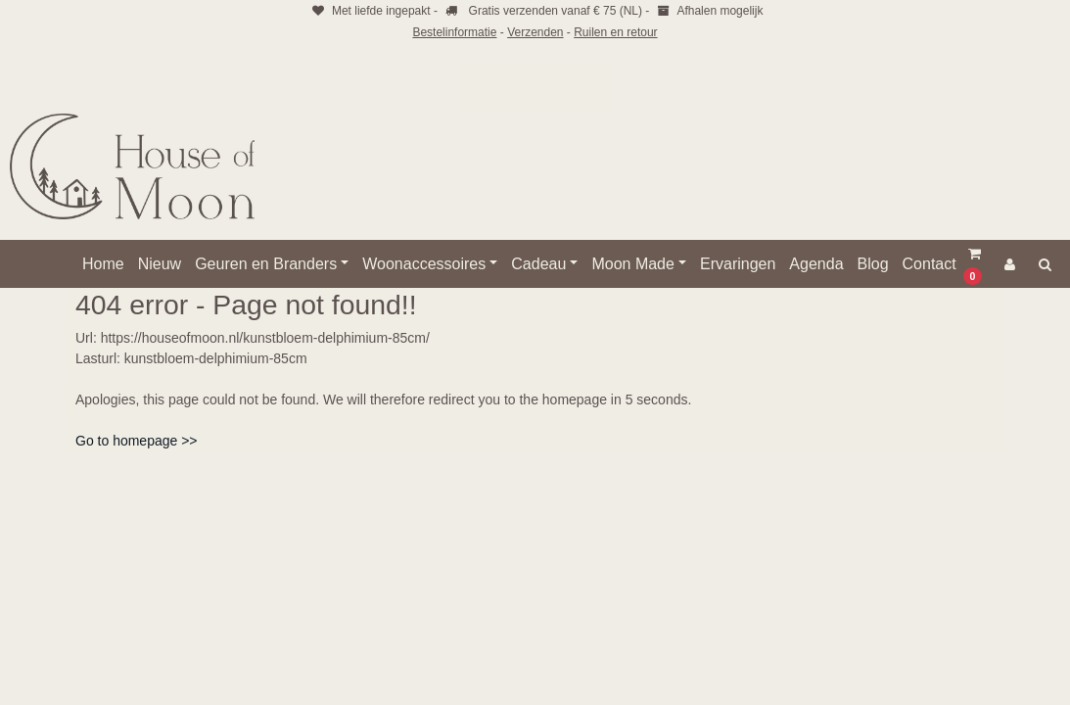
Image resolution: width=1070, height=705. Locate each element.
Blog (873, 264)
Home (103, 264)
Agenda (816, 264)
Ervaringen (737, 264)
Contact (929, 264)
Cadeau (538, 264)
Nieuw (159, 264)
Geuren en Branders (266, 264)
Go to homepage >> (136, 440)
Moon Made (633, 264)
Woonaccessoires (424, 264)
